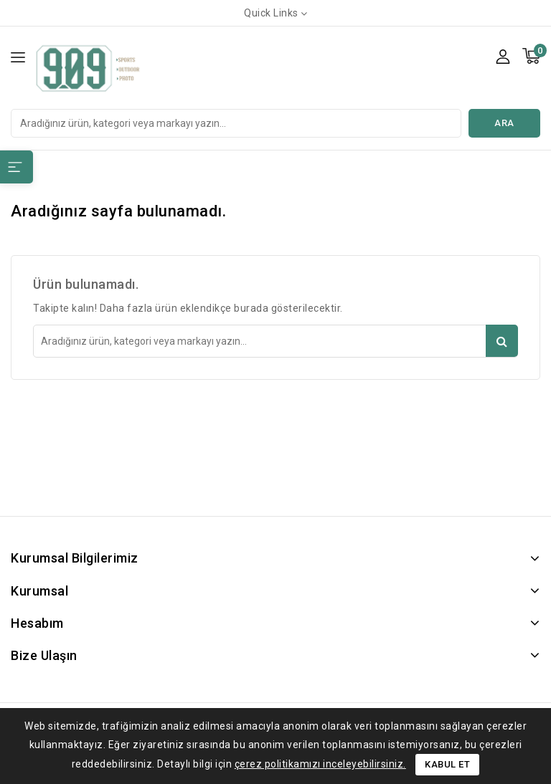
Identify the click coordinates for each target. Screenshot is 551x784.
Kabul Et (447, 764)
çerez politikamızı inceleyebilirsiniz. (320, 764)
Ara (504, 123)
